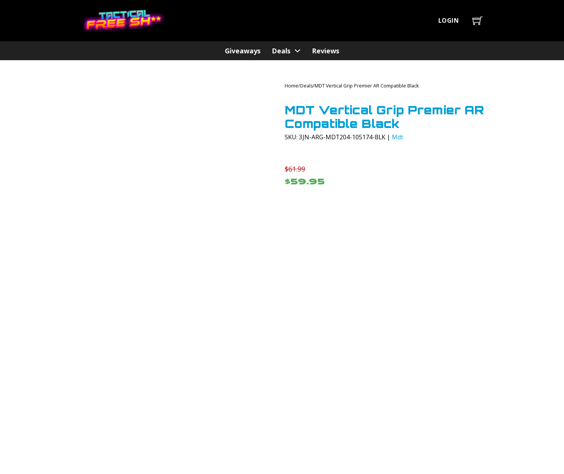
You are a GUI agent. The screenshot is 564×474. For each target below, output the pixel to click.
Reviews (325, 50)
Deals (281, 50)
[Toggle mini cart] (477, 21)
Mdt (397, 137)
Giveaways (242, 50)
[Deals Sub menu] (297, 50)
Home (291, 86)
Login (448, 20)
